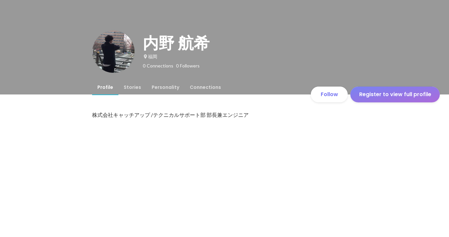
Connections (205, 87)
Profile (105, 87)
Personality (165, 87)
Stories (132, 87)
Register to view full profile (395, 94)
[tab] (105, 87)
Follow (329, 94)
